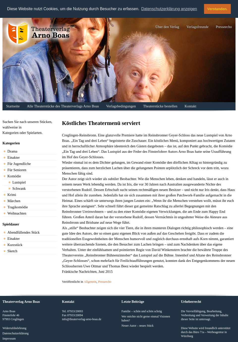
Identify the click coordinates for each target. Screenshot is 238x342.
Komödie (14, 176)
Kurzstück (14, 245)
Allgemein (90, 281)
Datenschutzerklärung (15, 333)
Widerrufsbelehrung (14, 328)
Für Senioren (16, 170)
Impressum (9, 338)
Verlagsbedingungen (121, 106)
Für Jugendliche (19, 164)
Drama (12, 151)
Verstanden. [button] (217, 9)
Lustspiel (19, 182)
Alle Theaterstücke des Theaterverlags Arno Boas (63, 106)
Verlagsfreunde (197, 27)
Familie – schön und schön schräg (141, 311)
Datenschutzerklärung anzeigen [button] (169, 9)
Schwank (19, 188)
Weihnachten (16, 213)
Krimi (11, 195)
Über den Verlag (167, 27)
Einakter (13, 157)
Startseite (13, 106)
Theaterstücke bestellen (160, 106)
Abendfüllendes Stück (23, 232)
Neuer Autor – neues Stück (137, 325)
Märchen (13, 201)
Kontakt (190, 106)
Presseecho (224, 27)
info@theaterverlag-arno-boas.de (81, 319)
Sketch (12, 251)
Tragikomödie (17, 207)
